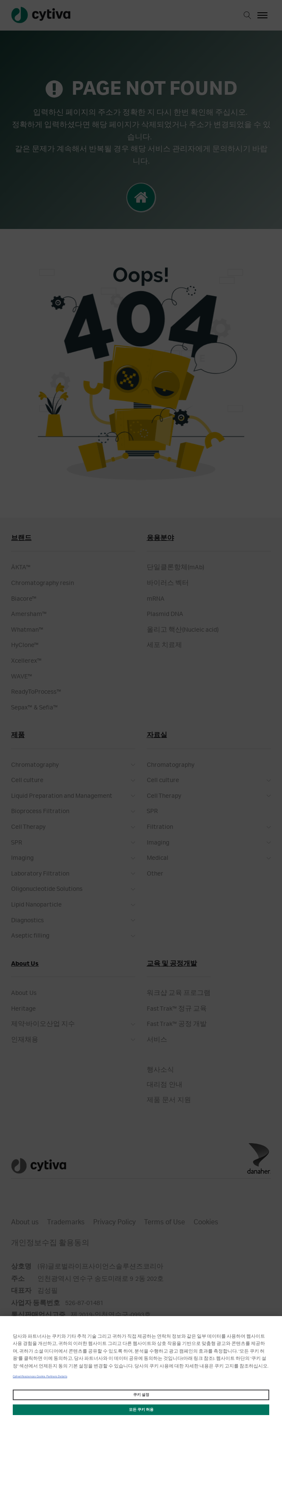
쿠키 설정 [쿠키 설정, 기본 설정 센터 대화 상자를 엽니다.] (141, 1395)
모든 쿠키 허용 (141, 1410)
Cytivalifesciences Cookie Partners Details (40, 1376)
